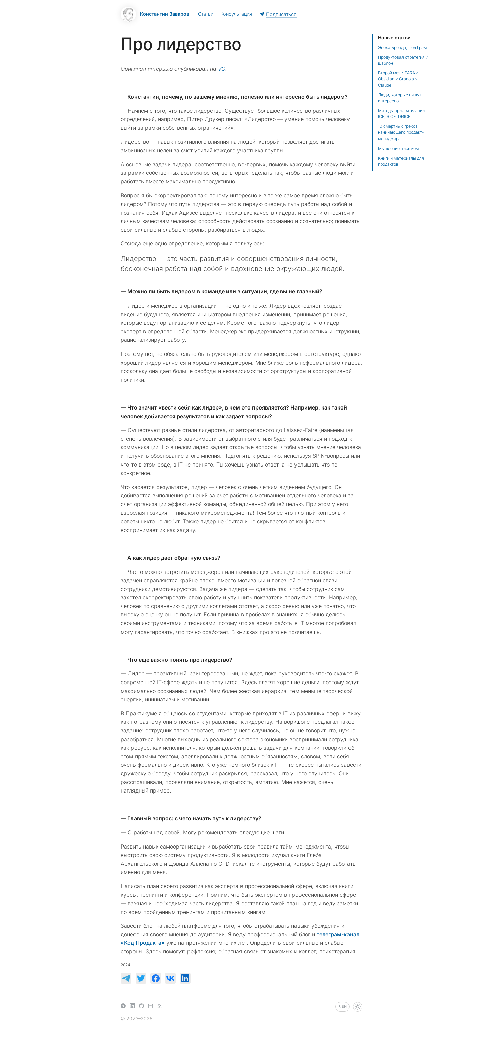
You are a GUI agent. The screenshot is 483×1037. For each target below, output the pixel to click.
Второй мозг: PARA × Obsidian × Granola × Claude (398, 79)
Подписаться (278, 14)
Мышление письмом (398, 148)
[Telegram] (123, 1006)
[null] (126, 978)
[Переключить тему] (357, 1007)
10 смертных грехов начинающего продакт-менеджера (401, 132)
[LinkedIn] (132, 1006)
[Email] (150, 1006)
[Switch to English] (342, 1007)
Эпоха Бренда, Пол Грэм (402, 47)
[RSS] (159, 1006)
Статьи (205, 14)
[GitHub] (141, 1006)
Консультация (236, 14)
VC (221, 68)
